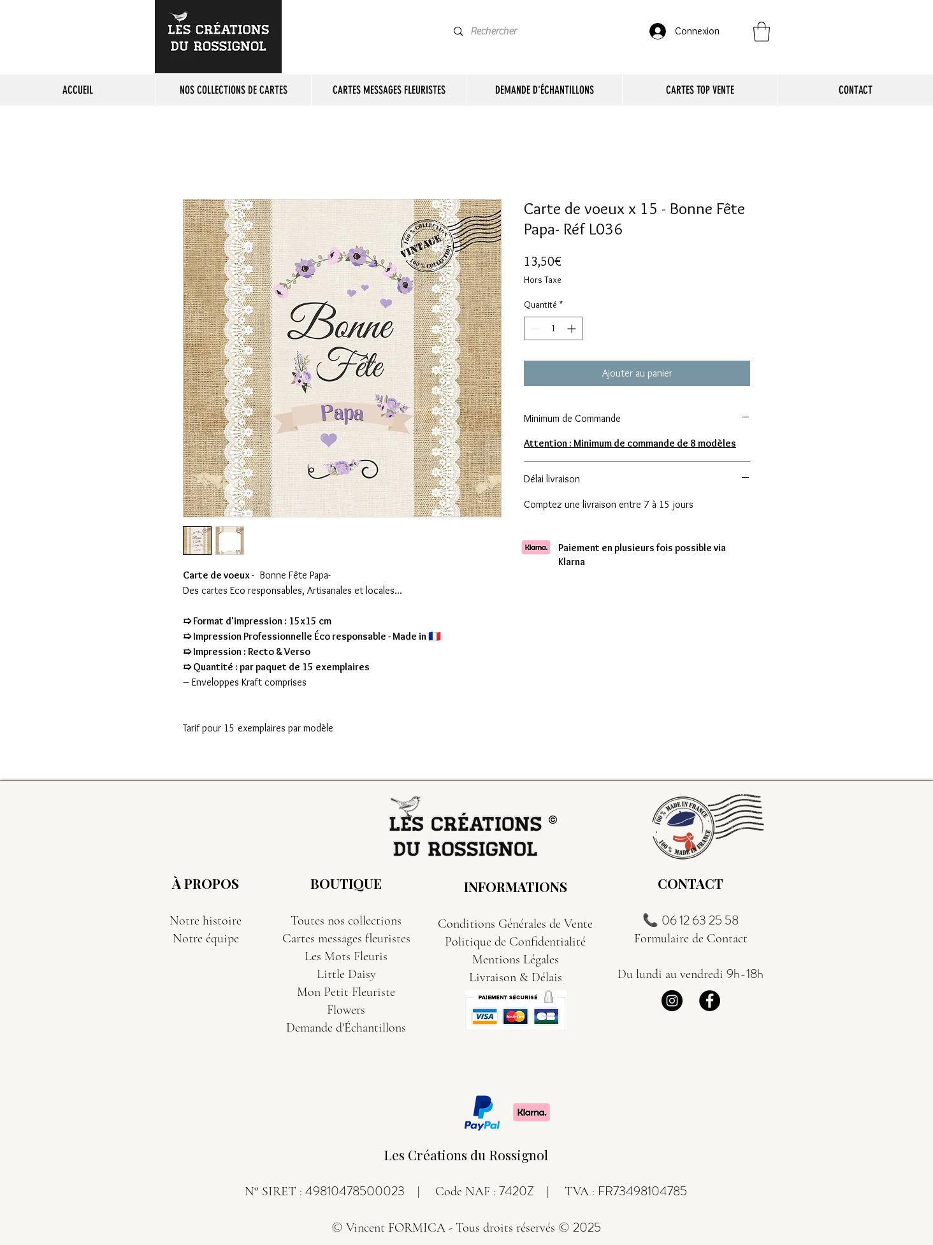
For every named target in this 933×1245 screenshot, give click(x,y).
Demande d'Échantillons (346, 1027)
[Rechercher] (501, 31)
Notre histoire (206, 920)
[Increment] (573, 328)
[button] (761, 31)
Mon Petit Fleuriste (346, 992)
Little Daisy (346, 974)
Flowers (346, 1010)
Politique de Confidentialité (515, 941)
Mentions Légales (515, 959)
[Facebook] (709, 1000)
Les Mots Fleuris (346, 956)
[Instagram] (672, 1000)
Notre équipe (206, 938)
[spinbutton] (553, 328)
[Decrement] (534, 328)
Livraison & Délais (515, 977)
